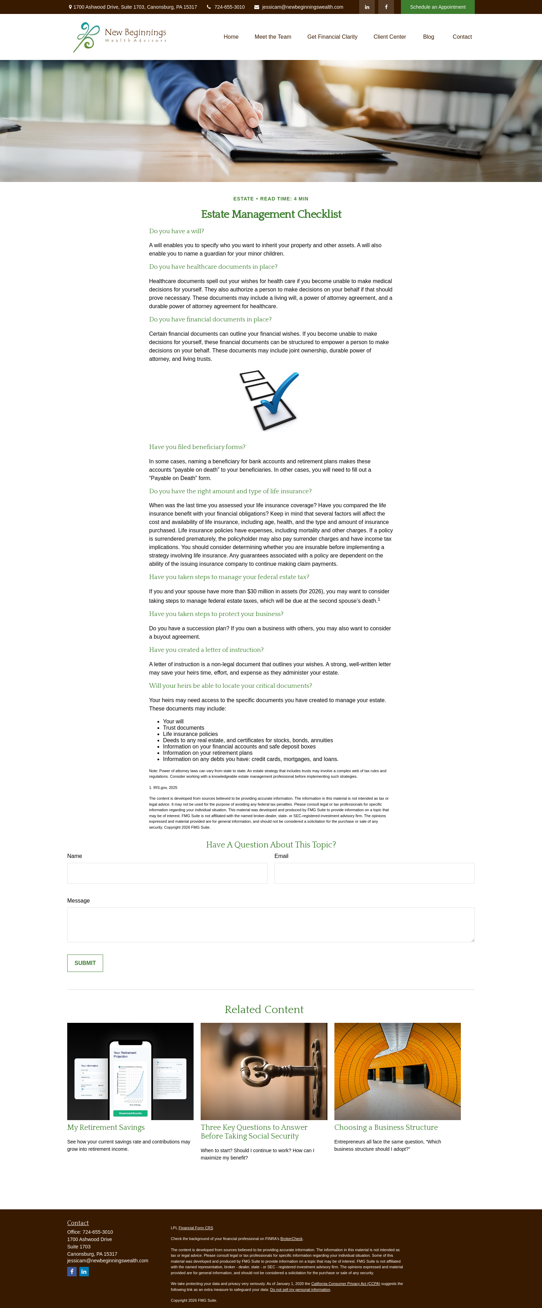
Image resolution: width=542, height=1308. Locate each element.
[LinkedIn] (367, 7)
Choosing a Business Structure (386, 1127)
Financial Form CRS (196, 1228)
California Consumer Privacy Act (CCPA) (345, 1284)
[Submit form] (85, 963)
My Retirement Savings (106, 1127)
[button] (231, 37)
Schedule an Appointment (438, 7)
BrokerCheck (291, 1239)
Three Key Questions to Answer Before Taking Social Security (254, 1132)
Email (281, 856)
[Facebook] (386, 7)
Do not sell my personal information (300, 1289)
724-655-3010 (225, 7)
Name (74, 856)
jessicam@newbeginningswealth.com (298, 7)
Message (78, 901)
